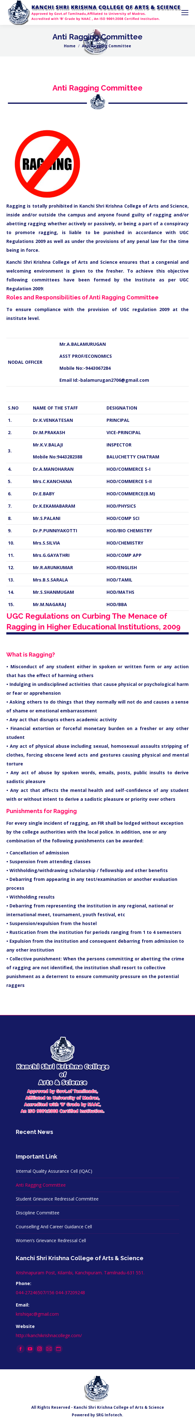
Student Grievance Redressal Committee (57, 1199)
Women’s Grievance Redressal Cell (51, 1240)
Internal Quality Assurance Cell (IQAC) (54, 1171)
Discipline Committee (37, 1213)
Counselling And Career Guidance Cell (54, 1227)
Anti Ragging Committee (41, 1185)
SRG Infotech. (109, 1415)
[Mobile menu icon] (185, 12)
